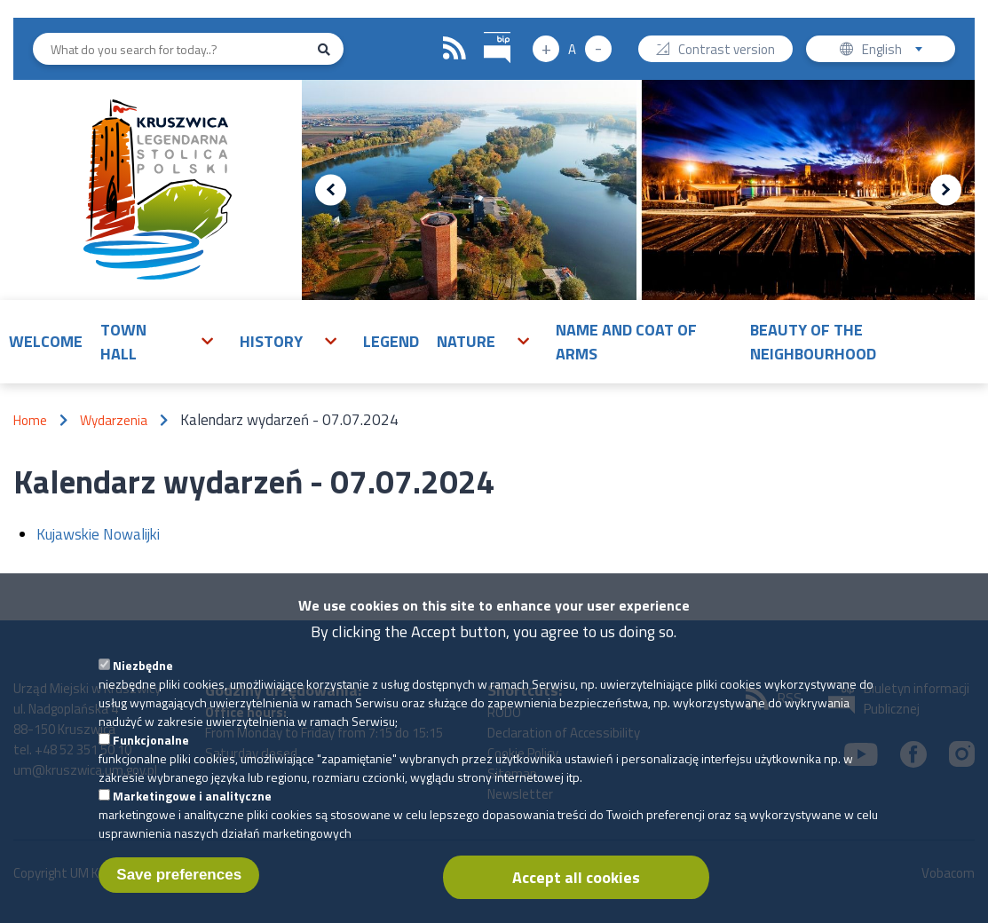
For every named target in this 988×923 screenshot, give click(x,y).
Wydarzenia (113, 420)
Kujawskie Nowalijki (98, 534)
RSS (454, 49)
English (898, 51)
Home (30, 420)
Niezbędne (143, 674)
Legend (391, 341)
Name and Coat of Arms (626, 342)
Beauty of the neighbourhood (813, 342)
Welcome (46, 341)
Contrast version (726, 51)
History (271, 341)
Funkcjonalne (151, 748)
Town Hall (123, 342)
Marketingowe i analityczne (192, 804)
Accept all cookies (576, 886)
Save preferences (178, 883)
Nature (466, 341)
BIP (484, 29)
